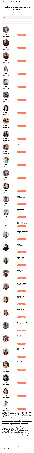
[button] (31, 2)
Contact (4, 449)
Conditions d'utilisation (18, 449)
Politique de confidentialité (27, 448)
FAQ (15, 448)
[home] (12, 2)
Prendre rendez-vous (21, 34)
